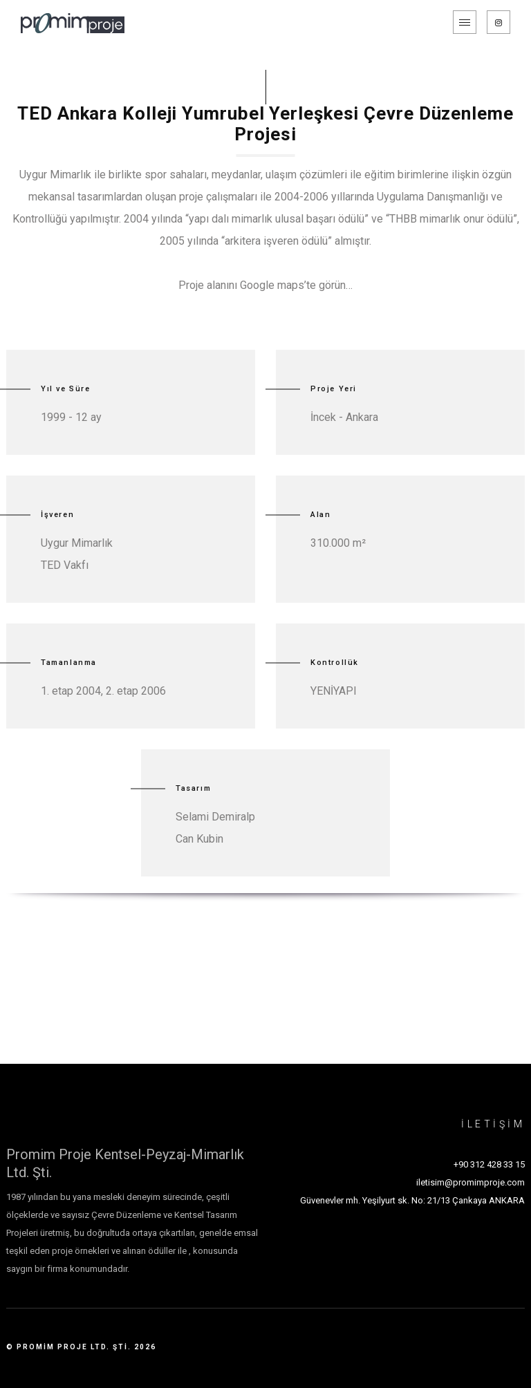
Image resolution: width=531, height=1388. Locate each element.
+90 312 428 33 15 (489, 1164)
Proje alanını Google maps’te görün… (265, 285)
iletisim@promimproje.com (470, 1182)
